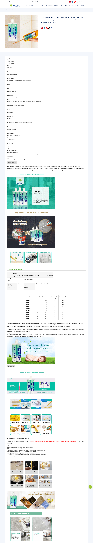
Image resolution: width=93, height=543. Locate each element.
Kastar (6, 9)
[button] (84, 5)
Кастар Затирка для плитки (14, 9)
